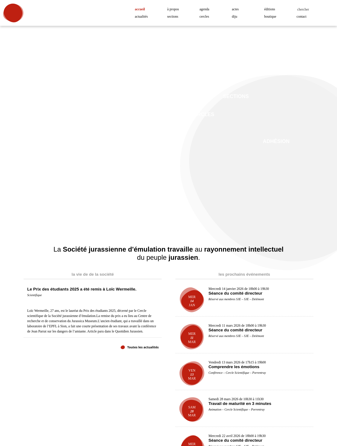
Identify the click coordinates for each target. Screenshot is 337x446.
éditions (270, 9)
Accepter (311, 428)
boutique (271, 16)
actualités (142, 16)
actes (236, 9)
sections (174, 16)
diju (234, 16)
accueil (141, 9)
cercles (205, 16)
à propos (174, 9)
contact (303, 16)
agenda (205, 9)
